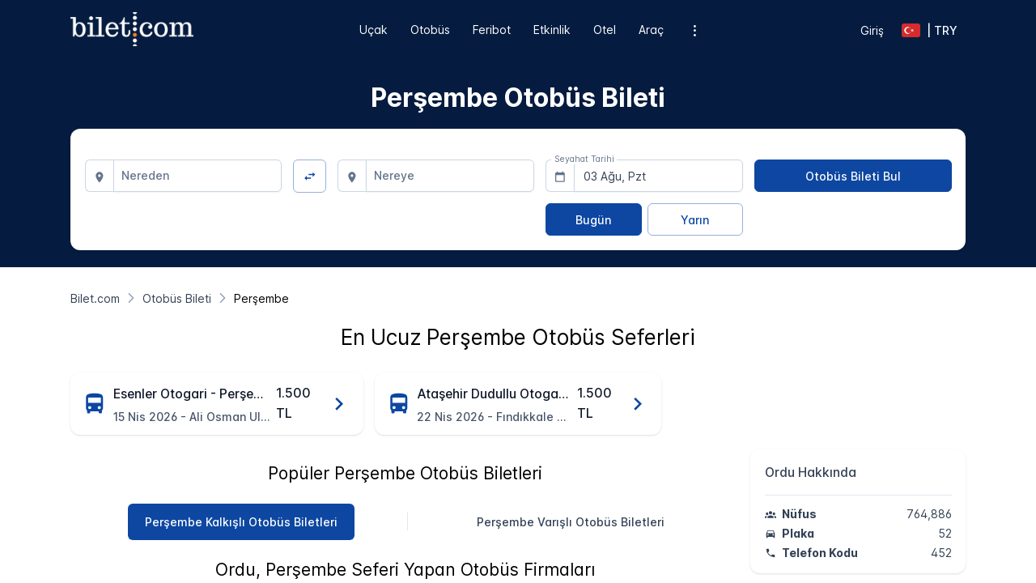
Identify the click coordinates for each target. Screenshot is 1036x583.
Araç (651, 29)
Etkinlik (552, 29)
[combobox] (197, 176)
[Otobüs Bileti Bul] (853, 176)
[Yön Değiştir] (309, 176)
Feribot (492, 29)
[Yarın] (695, 219)
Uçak (373, 29)
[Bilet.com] (95, 298)
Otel (604, 29)
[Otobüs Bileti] (176, 298)
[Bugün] (593, 219)
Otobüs (430, 29)
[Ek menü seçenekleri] (695, 30)
